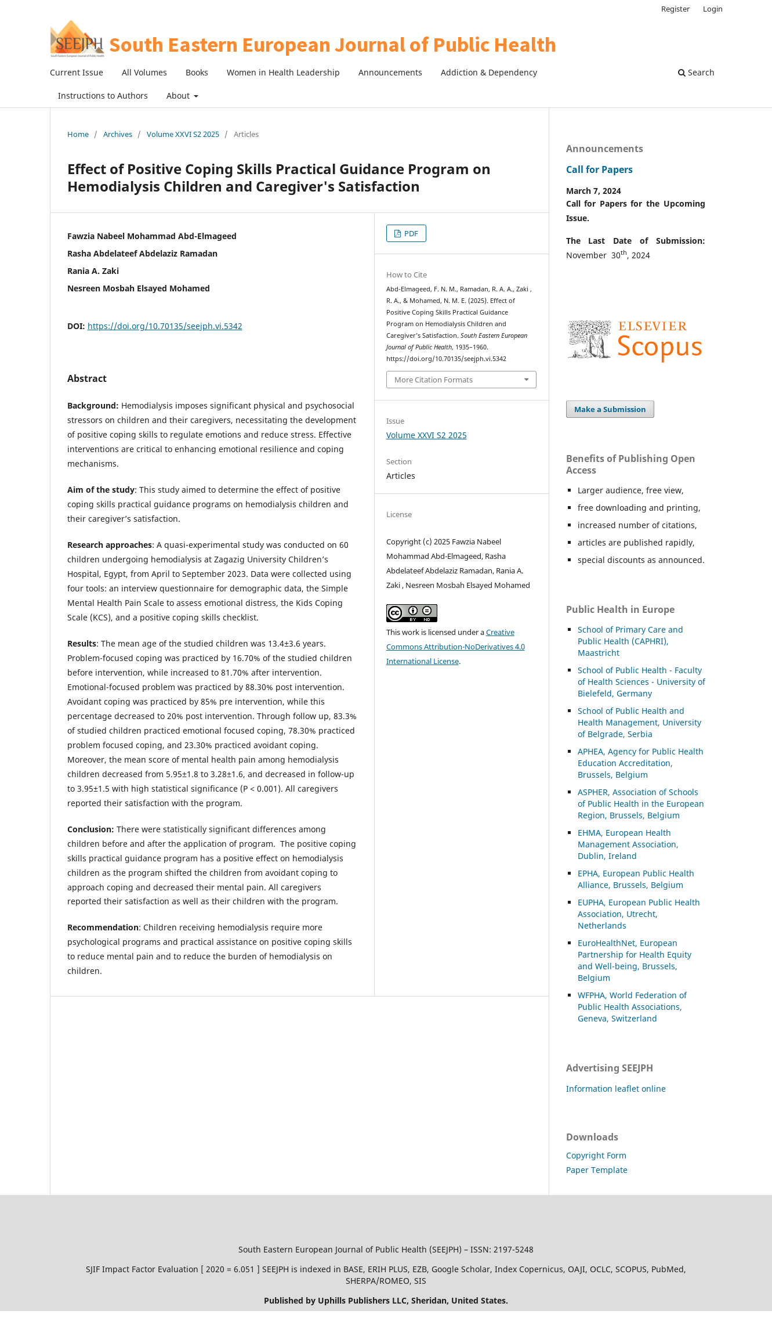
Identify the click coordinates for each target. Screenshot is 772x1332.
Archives (117, 134)
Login (713, 8)
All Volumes (144, 72)
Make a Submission (610, 409)
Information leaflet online (616, 1088)
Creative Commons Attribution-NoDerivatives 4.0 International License (455, 646)
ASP (585, 791)
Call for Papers (599, 169)
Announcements (390, 72)
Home (78, 134)
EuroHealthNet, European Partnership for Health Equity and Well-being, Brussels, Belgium (634, 960)
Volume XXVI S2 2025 (183, 134)
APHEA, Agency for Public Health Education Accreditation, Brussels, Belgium (641, 763)
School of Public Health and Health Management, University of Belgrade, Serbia (639, 722)
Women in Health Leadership (283, 72)
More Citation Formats (433, 379)
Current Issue (76, 72)
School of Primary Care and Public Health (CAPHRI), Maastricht (630, 641)
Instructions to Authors (103, 95)
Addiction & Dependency (489, 72)
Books (197, 72)
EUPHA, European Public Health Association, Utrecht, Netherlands (639, 914)
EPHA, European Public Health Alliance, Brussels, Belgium (636, 879)
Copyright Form (596, 1155)
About (179, 95)
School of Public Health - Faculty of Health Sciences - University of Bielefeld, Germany (641, 682)
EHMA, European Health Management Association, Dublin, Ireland (628, 844)
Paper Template (597, 1169)
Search (696, 72)
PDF (410, 233)
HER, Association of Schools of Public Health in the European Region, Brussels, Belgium (641, 803)
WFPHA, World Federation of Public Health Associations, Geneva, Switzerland (632, 1007)
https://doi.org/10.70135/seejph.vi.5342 (165, 325)
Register (675, 8)
